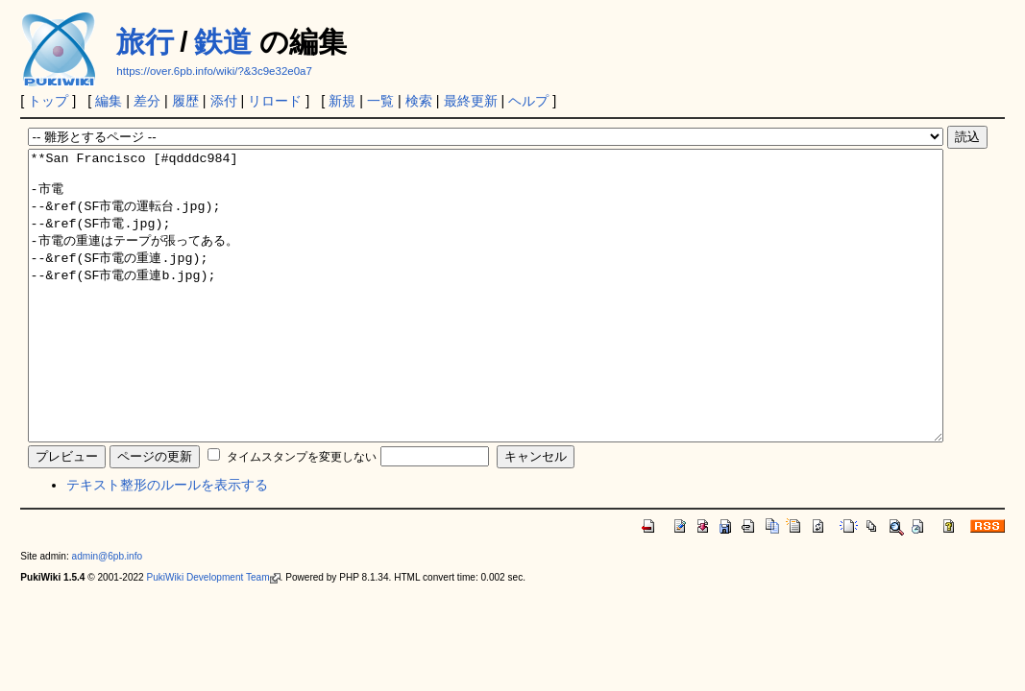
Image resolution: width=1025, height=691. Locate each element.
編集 (108, 100)
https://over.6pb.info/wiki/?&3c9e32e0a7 (214, 71)
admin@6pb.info (107, 613)
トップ (48, 100)
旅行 (145, 42)
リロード (275, 100)
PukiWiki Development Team (214, 635)
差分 (147, 100)
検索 (418, 100)
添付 (223, 100)
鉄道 (223, 42)
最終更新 (471, 100)
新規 (342, 100)
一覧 (380, 100)
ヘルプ (528, 100)
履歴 (185, 100)
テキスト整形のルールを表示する (167, 542)
